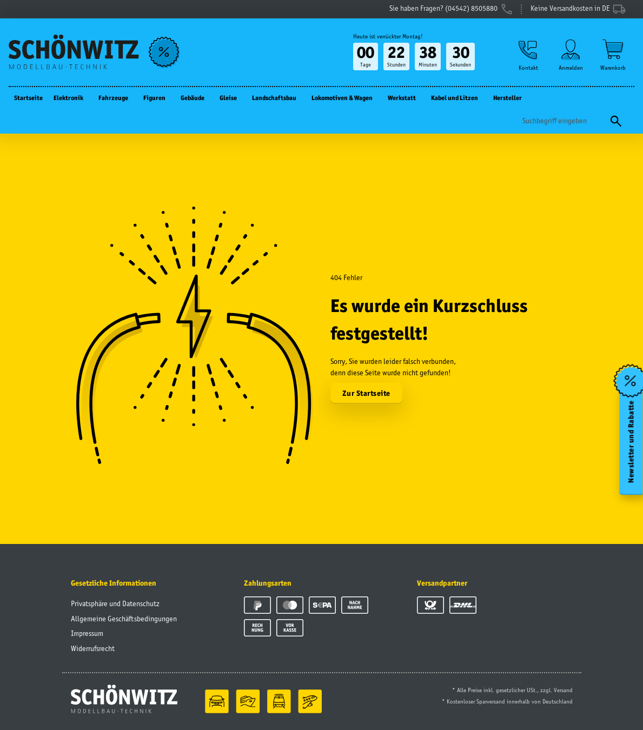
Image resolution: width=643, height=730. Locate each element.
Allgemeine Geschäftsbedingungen (124, 618)
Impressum (87, 633)
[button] (528, 55)
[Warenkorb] (613, 55)
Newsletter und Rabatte (631, 442)
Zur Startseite (366, 393)
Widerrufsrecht (93, 648)
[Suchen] (563, 120)
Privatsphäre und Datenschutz (115, 603)
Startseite (28, 98)
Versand (563, 690)
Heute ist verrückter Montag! (388, 36)
